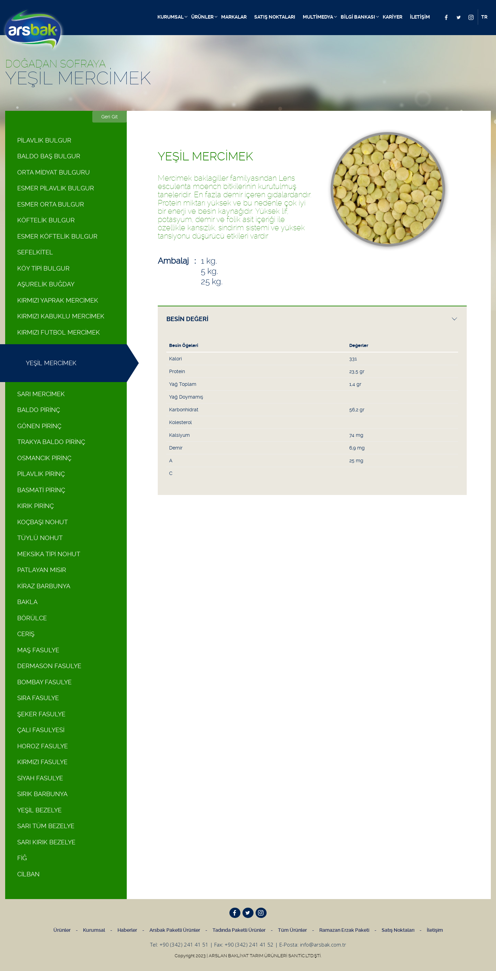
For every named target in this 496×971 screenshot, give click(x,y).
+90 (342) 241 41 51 (183, 944)
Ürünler (62, 930)
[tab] (312, 318)
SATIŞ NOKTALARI (274, 17)
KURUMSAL (170, 17)
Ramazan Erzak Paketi (344, 930)
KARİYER (392, 17)
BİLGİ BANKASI (358, 17)
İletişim (435, 930)
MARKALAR (234, 17)
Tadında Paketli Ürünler (239, 930)
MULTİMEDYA (318, 17)
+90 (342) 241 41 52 (249, 944)
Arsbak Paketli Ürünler (174, 930)
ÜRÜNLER (202, 17)
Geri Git (109, 116)
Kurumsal (94, 930)
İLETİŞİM (420, 17)
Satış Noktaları (398, 930)
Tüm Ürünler (292, 930)
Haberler (127, 930)
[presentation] (312, 318)
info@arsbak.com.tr (323, 944)
